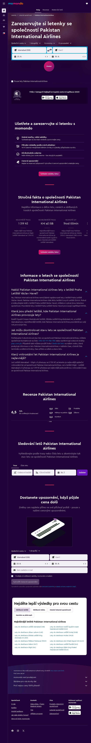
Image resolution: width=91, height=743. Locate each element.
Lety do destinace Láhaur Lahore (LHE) (29, 632)
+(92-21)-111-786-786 (46, 341)
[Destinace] (72, 50)
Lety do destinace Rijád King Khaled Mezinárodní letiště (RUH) (63, 649)
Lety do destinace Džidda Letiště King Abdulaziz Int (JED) (28, 637)
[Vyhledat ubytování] (4, 15)
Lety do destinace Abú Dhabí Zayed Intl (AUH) (67, 641)
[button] (3, 3)
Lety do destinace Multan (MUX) (61, 635)
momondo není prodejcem (51, 677)
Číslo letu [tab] (24, 465)
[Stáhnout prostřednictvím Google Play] (48, 98)
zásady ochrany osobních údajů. (66, 586)
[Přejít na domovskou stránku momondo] (15, 3)
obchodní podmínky (48, 586)
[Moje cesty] (4, 26)
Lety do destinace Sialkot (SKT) (26, 644)
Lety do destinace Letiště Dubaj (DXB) (64, 632)
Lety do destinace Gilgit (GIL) (25, 647)
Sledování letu (58, 343)
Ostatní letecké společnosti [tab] (60, 610)
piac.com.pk (16, 343)
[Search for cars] (4, 20)
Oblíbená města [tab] (39, 610)
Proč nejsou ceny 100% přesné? (51, 685)
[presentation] (61, 97)
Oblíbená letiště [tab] (22, 610)
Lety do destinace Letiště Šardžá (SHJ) (64, 644)
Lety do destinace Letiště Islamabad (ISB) (30, 627)
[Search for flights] (4, 10)
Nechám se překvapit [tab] (24, 615)
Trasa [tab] (15, 465)
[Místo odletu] (31, 50)
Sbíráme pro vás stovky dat (51, 681)
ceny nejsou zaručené (57, 670)
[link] (49, 174)
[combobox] (18, 43)
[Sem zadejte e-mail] (51, 570)
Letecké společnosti (25, 15)
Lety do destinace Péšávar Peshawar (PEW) (30, 641)
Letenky (13, 15)
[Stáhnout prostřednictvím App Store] (61, 98)
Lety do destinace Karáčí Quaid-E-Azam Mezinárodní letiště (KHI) (64, 628)
